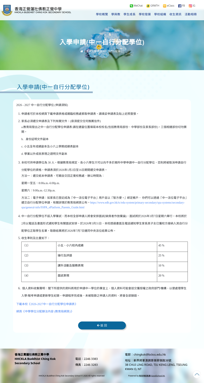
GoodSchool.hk (158, 375)
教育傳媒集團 (145, 375)
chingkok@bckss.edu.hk (150, 354)
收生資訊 (175, 14)
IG (192, 6)
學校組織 (160, 14)
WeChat (136, 5)
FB (181, 6)
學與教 (115, 14)
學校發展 (145, 14)
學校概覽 (102, 14)
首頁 (84, 51)
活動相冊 (191, 14)
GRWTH (152, 6)
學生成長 (130, 14)
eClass (168, 6)
